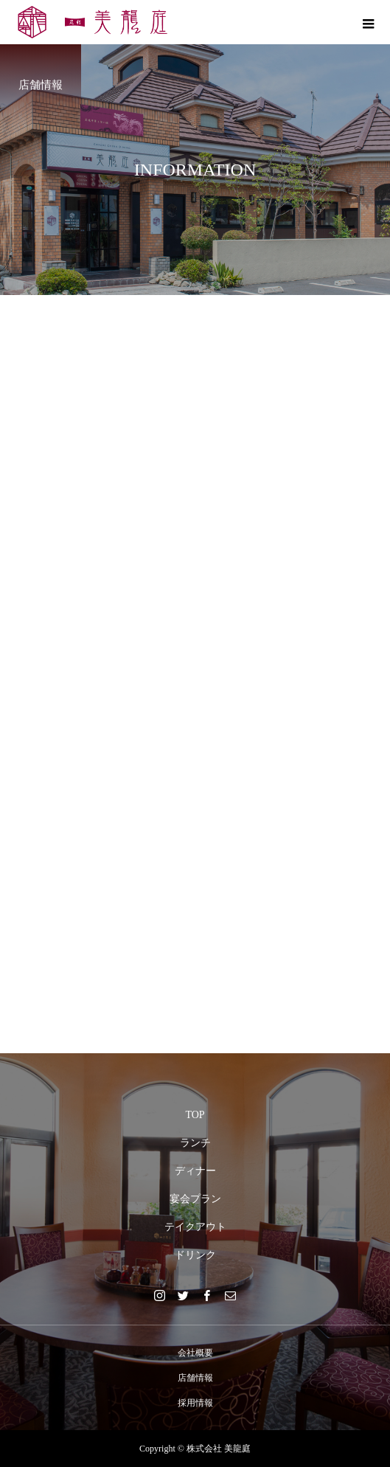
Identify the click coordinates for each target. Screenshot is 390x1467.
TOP (194, 1114)
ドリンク (195, 1254)
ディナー (195, 1170)
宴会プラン (195, 1198)
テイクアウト (195, 1226)
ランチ (195, 1142)
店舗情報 (195, 1378)
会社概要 (195, 1353)
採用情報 (195, 1403)
